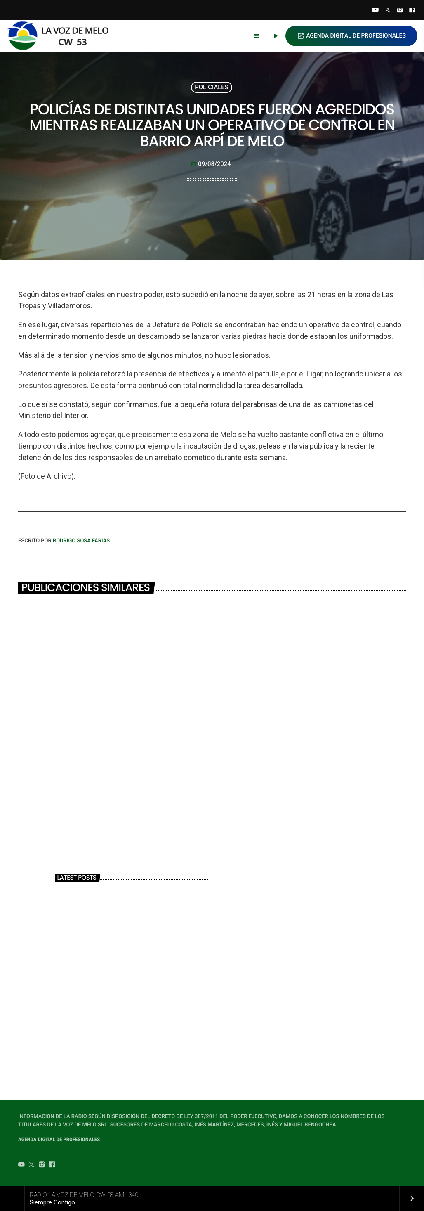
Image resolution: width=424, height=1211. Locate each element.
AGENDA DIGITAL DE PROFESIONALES (351, 36)
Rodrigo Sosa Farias (81, 541)
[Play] (275, 36)
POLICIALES (211, 87)
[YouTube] (375, 11)
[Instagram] (400, 11)
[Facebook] (412, 11)
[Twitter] (387, 11)
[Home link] (61, 35)
